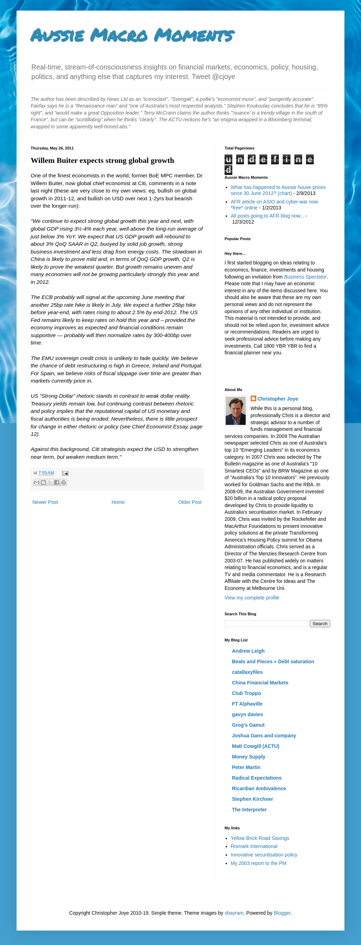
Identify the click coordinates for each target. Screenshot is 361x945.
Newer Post (45, 502)
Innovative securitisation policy (264, 855)
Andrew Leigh (248, 651)
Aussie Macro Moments (131, 34)
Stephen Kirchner (252, 799)
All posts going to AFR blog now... (268, 216)
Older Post (190, 502)
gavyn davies (247, 714)
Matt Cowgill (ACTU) (256, 746)
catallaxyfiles (247, 672)
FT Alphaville (247, 704)
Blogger (282, 913)
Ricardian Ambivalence (259, 788)
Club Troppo (246, 693)
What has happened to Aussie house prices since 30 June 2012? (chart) (278, 190)
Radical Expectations (257, 778)
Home (117, 502)
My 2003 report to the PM (259, 863)
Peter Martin (246, 767)
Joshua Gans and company (264, 735)
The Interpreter (249, 809)
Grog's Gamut (248, 725)
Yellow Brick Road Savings (260, 838)
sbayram (234, 913)
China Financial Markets (260, 682)
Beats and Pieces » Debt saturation (273, 661)
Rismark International (254, 846)
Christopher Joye (278, 399)
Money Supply (248, 757)
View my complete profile (252, 597)
